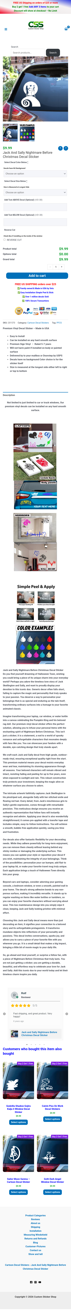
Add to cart (37, 276)
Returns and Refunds (35, 1238)
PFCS (59, 322)
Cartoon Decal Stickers (38, 322)
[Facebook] (31, 1282)
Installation (36, 1231)
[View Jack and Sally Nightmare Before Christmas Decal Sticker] (10, 132)
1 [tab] (26, 1044)
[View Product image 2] (27, 132)
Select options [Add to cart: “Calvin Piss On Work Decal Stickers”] (52, 1119)
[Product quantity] (56, 267)
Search (14, 46)
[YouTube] (40, 1282)
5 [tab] (44, 1044)
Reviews (35, 1219)
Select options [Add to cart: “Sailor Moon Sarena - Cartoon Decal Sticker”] (18, 1192)
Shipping (35, 1227)
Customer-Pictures (35, 1246)
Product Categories (35, 1215)
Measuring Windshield (35, 1234)
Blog (35, 1242)
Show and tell (35, 1254)
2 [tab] (31, 1044)
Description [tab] (9, 395)
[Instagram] (35, 1282)
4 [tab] (39, 1044)
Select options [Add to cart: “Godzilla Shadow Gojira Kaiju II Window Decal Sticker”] (18, 1122)
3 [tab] (35, 1044)
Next (66, 1014)
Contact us (35, 1250)
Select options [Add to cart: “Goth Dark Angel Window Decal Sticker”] (52, 1192)
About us (35, 1223)
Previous (4, 1014)
